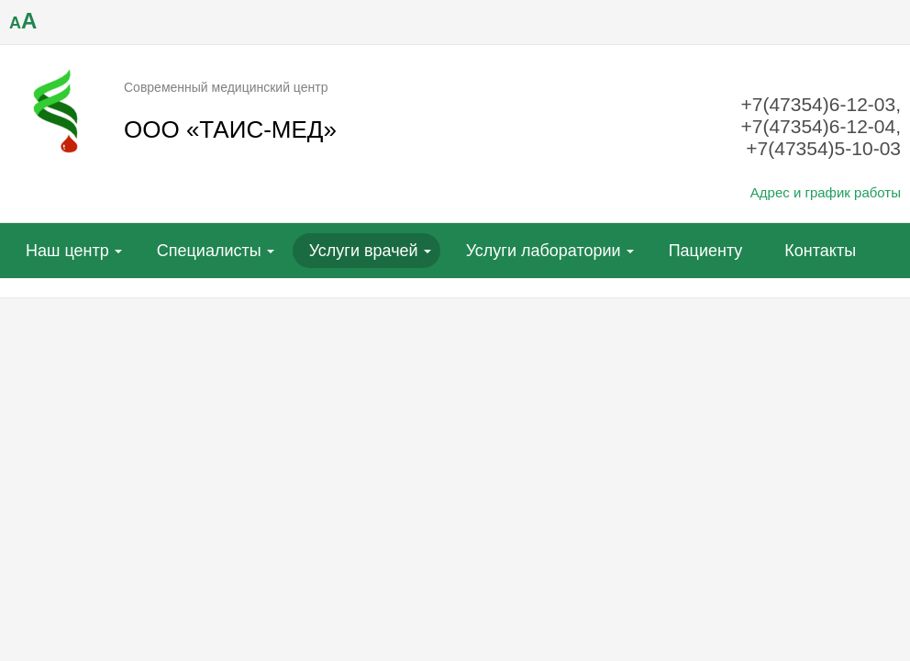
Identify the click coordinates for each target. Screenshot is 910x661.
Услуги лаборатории (543, 250)
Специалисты (209, 250)
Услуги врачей (363, 250)
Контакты (820, 250)
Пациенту (706, 250)
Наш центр (67, 250)
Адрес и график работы (825, 192)
